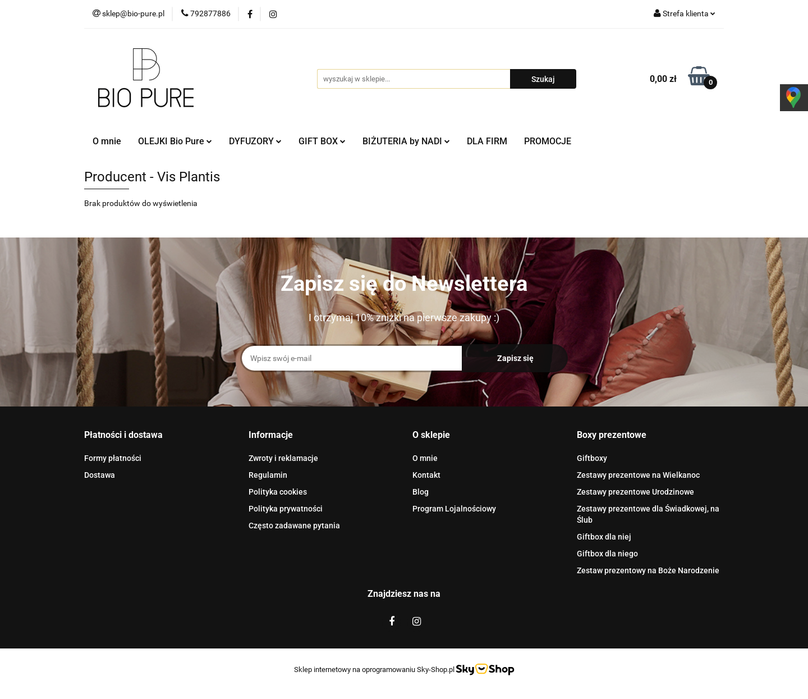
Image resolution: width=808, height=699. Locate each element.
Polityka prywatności (286, 508)
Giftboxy (592, 458)
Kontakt (426, 474)
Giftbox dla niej (604, 536)
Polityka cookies (278, 491)
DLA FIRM (487, 141)
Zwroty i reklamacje (283, 458)
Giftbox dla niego (607, 553)
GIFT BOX (322, 141)
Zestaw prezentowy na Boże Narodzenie (648, 570)
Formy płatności (112, 458)
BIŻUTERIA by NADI (406, 141)
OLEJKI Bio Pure (175, 141)
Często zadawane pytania (294, 525)
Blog (420, 491)
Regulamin (268, 474)
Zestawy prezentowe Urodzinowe (635, 491)
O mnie (107, 141)
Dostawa (99, 474)
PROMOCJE (547, 141)
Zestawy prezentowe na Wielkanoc (638, 474)
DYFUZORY (255, 141)
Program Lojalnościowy (454, 508)
